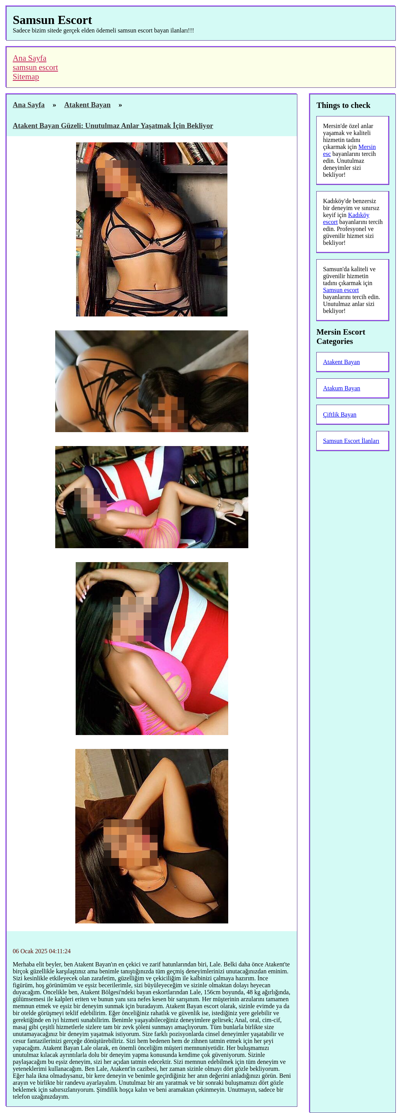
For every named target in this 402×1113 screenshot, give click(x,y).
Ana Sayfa (29, 57)
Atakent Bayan (341, 362)
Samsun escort (341, 290)
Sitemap (26, 76)
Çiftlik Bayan (339, 414)
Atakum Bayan (341, 388)
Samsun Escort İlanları (351, 441)
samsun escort (35, 67)
